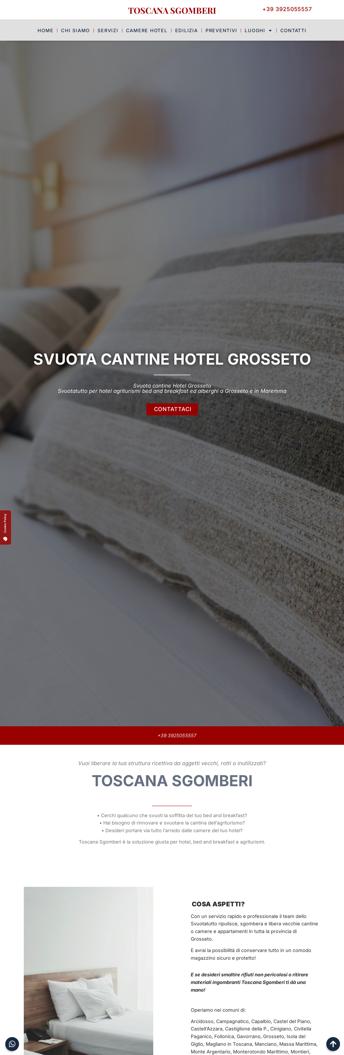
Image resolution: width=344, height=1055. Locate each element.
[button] (5, 527)
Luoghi (258, 30)
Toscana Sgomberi (172, 10)
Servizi (107, 29)
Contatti (293, 29)
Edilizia (186, 29)
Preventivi (221, 29)
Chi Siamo (75, 29)
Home (45, 29)
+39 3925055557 (177, 735)
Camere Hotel (147, 29)
